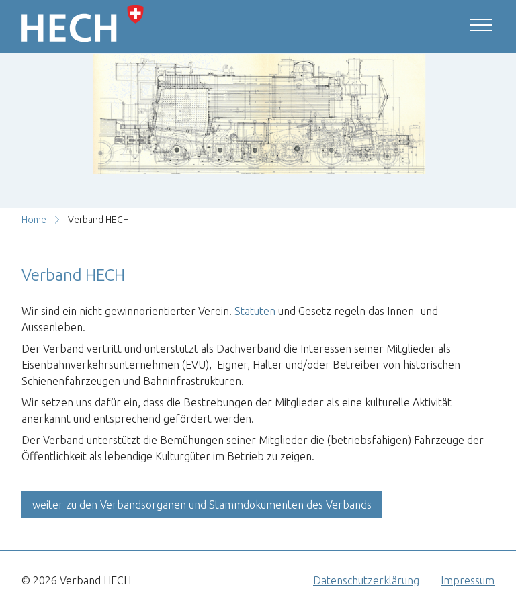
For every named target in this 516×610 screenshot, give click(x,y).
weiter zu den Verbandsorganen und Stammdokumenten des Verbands (202, 504)
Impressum (467, 580)
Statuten (254, 311)
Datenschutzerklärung (366, 580)
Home (34, 219)
